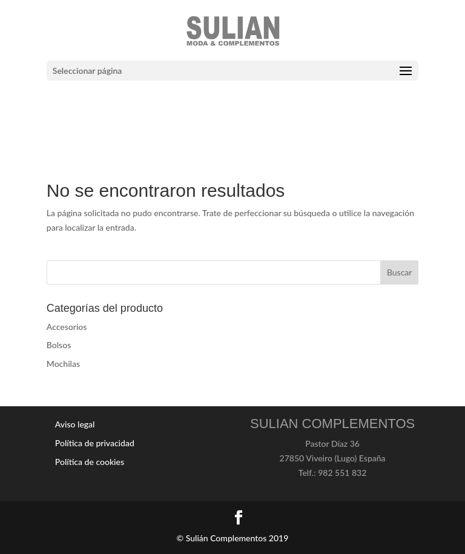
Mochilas (63, 363)
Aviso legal (75, 424)
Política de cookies (89, 462)
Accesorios (67, 327)
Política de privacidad (94, 443)
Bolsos (59, 345)
